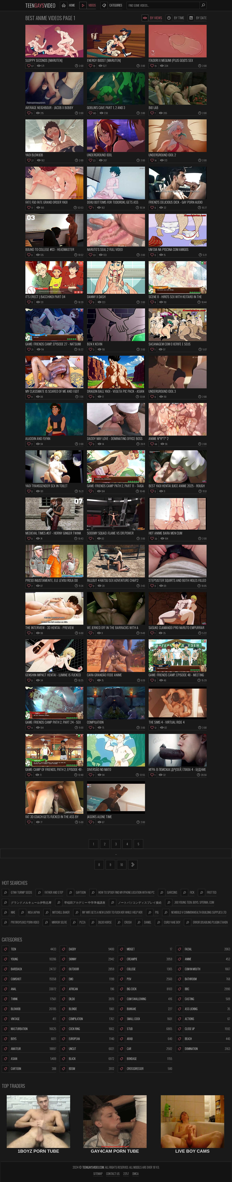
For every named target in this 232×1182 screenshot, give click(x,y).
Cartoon (29, 1068)
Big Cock (145, 989)
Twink (29, 999)
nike (8, 912)
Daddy (87, 949)
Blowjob (29, 1009)
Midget (145, 949)
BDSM (87, 1068)
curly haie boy (167, 922)
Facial (203, 949)
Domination (203, 1048)
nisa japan (29, 912)
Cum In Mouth (203, 969)
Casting (203, 999)
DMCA (135, 1173)
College (145, 969)
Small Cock (145, 1019)
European (87, 1039)
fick (187, 892)
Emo (87, 979)
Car (145, 1048)
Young (29, 959)
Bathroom (203, 979)
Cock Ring (87, 1029)
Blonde (87, 1009)
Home (67, 5)
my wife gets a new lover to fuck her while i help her (107, 912)
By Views (152, 18)
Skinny (87, 959)
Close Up (203, 1029)
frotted (207, 892)
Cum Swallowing (145, 999)
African (87, 989)
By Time (175, 18)
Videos (87, 5)
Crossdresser (145, 1068)
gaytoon (76, 892)
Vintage (29, 1019)
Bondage (145, 1058)
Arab (145, 1039)
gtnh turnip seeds (17, 892)
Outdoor (87, 969)
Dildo (87, 999)
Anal (29, 989)
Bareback (29, 969)
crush (123, 922)
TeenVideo (40, 5)
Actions (203, 1019)
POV (145, 979)
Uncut (87, 1048)
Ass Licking (203, 1009)
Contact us (113, 1173)
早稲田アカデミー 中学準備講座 (80, 902)
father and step (49, 892)
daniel (143, 922)
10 (121, 865)
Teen (29, 949)
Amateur (29, 1048)
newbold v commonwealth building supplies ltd (194, 912)
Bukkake (145, 1009)
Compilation (87, 1019)
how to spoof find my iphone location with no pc (121, 892)
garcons (167, 892)
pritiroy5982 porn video (20, 922)
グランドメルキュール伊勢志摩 (26, 902)
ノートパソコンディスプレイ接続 (135, 902)
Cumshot (29, 979)
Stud (145, 1029)
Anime (203, 959)
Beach (203, 1039)
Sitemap (98, 1173)
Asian (29, 1058)
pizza (78, 922)
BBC (203, 989)
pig (152, 912)
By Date (197, 18)
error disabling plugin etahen (206, 922)
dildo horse (100, 922)
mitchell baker (56, 912)
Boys (29, 1039)
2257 (126, 1173)
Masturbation (29, 1029)
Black (87, 1058)
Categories (111, 5)
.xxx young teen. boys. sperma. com (189, 902)
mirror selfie (55, 922)
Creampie (145, 959)
